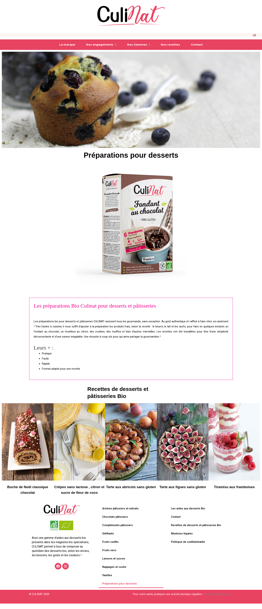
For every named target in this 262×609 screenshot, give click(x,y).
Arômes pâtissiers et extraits (121, 514)
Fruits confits (110, 547)
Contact (197, 44)
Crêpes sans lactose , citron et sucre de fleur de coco (79, 492)
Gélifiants (108, 539)
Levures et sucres (114, 564)
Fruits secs (109, 556)
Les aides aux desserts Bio (188, 514)
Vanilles (107, 581)
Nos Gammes (138, 44)
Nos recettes (170, 44)
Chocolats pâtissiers (115, 522)
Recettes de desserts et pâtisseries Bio (196, 531)
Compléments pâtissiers (118, 531)
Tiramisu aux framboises (234, 487)
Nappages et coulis (114, 572)
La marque (67, 44)
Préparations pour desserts (120, 589)
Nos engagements (101, 44)
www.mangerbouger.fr (218, 599)
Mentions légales (182, 539)
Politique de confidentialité (188, 547)
